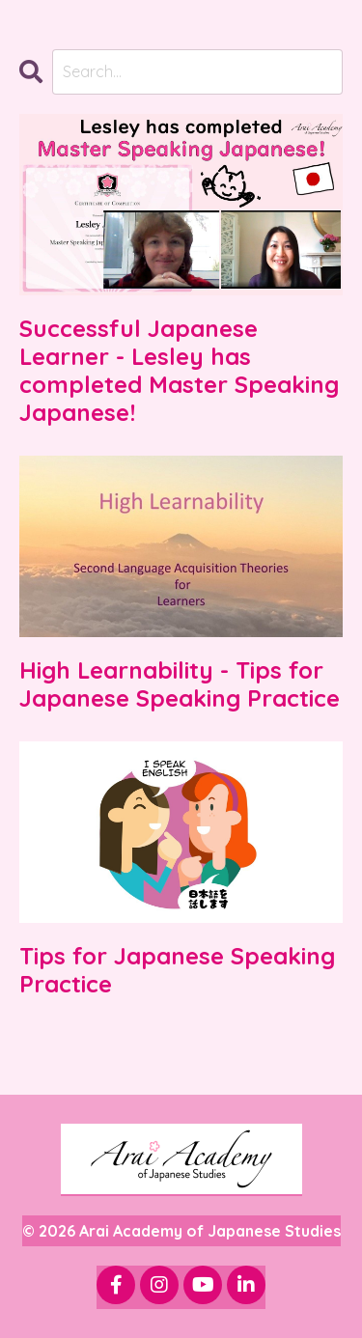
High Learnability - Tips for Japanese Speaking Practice (179, 684)
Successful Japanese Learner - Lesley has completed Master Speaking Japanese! (179, 370)
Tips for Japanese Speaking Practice (177, 970)
